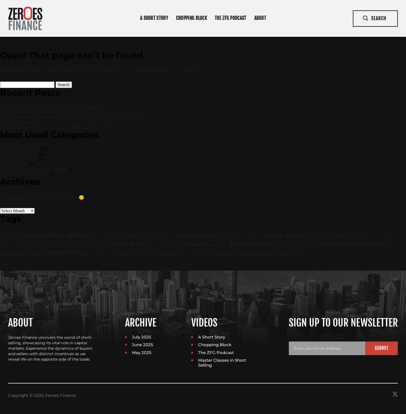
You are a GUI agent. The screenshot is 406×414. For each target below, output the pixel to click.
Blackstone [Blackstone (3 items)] (134, 236)
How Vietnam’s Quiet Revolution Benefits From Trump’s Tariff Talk (72, 117)
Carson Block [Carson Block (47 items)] (283, 235)
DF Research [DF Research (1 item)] (7, 245)
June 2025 (142, 344)
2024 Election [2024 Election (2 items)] (9, 236)
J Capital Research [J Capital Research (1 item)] (166, 245)
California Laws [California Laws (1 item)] (252, 236)
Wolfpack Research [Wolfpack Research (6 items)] (251, 253)
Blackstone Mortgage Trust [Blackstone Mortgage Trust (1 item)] (159, 236)
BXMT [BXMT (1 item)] (238, 236)
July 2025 (141, 337)
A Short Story (14, 164)
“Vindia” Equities (18, 122)
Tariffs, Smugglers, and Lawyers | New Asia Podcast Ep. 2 (60, 127)
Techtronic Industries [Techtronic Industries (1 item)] (145, 254)
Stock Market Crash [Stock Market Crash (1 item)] (100, 254)
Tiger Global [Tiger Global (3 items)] (168, 254)
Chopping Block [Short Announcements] (191, 18)
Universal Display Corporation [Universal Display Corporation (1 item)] (197, 254)
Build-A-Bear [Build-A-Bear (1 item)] (225, 236)
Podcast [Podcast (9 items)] (8, 253)
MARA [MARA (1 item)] (275, 245)
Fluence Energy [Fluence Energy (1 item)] (97, 245)
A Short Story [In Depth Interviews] (154, 18)
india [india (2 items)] (150, 245)
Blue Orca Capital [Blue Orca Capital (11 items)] (196, 236)
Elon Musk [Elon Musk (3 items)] (46, 245)
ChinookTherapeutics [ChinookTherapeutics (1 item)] (358, 236)
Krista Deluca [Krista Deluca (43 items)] (250, 244)
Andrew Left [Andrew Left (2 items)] (98, 236)
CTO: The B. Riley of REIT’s (28, 112)
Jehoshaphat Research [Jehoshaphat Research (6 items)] (198, 244)
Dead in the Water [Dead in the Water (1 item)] (394, 236)
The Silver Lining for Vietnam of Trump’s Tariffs (50, 107)
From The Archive (19, 149)
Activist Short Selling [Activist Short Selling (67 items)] (54, 235)
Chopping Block (17, 159)
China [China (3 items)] (340, 236)
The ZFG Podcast (230, 18)
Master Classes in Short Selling (33, 169)
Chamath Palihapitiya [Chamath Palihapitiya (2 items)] (320, 236)
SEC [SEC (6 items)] (40, 253)
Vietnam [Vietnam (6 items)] (224, 253)
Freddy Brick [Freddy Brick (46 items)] (127, 244)
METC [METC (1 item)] (317, 245)
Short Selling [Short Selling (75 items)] (66, 252)
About (260, 18)
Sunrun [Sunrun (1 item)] (117, 254)
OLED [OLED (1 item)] (389, 245)
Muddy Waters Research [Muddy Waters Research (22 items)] (353, 243)
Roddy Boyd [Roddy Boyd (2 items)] (26, 254)
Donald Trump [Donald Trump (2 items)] (26, 245)
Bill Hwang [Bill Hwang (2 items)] (116, 236)
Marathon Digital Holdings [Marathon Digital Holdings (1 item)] (296, 245)
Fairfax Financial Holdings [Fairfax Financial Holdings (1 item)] (71, 245)
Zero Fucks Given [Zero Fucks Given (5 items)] (286, 253)
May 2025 (142, 352)
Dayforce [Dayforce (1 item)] (377, 236)
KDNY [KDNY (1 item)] (224, 245)
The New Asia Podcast (24, 174)
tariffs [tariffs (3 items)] (127, 254)
